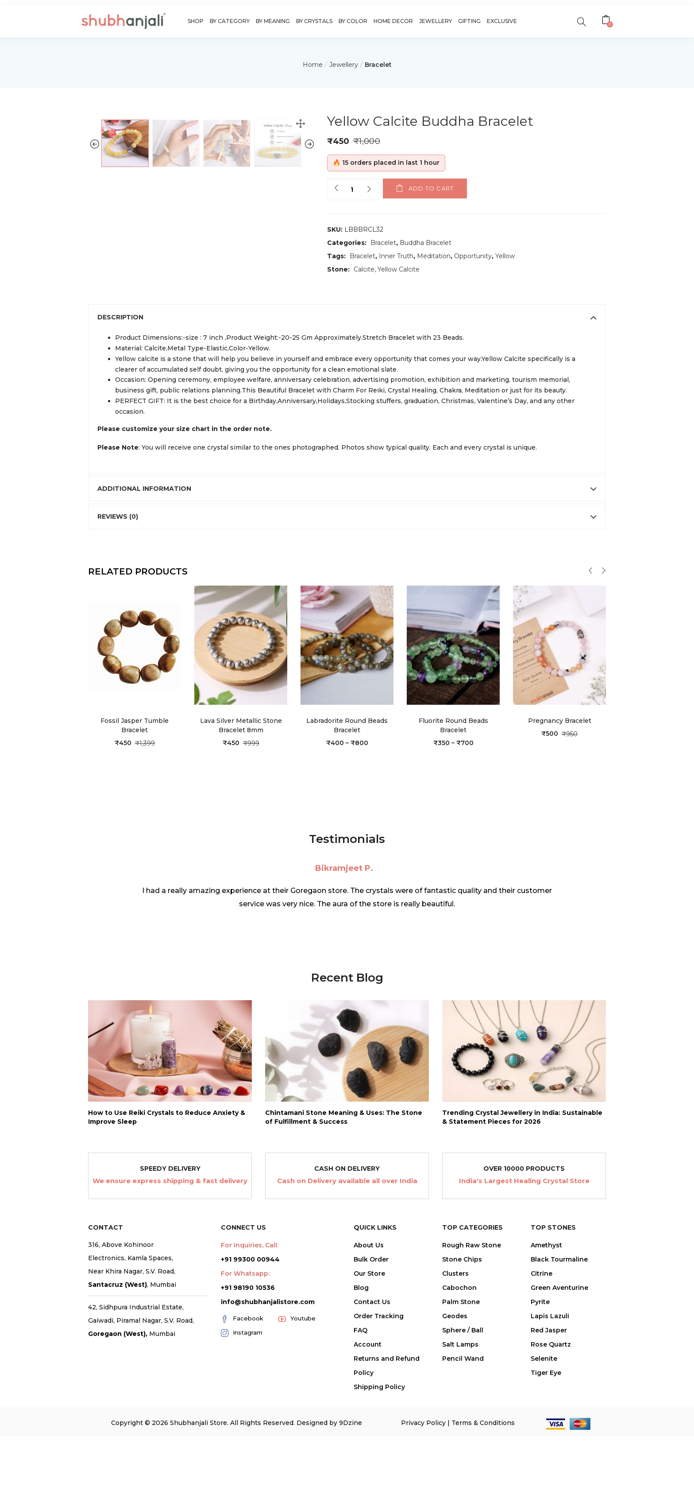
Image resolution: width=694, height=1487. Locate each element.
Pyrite (540, 1406)
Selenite (544, 1463)
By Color (353, 21)
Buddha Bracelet (425, 243)
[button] (607, 21)
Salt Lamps (460, 1448)
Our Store (369, 1378)
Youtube (297, 1423)
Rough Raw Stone (471, 1349)
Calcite (364, 269)
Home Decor (393, 21)
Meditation (434, 256)
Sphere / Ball (462, 1434)
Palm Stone (461, 1406)
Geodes (454, 1420)
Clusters (455, 1378)
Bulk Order (371, 1363)
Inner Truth (396, 256)
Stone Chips (462, 1363)
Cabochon (459, 1392)
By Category (230, 21)
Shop (196, 21)
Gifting (469, 21)
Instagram (241, 1437)
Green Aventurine (559, 1392)
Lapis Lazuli (550, 1420)
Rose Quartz (551, 1448)
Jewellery (435, 21)
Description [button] (347, 421)
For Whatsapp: (245, 1378)
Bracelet (378, 65)
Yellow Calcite (399, 269)
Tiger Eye (546, 1477)
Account (368, 1448)
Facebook (242, 1423)
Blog (361, 1392)
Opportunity (473, 256)
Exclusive (502, 21)
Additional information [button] (347, 592)
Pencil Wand (463, 1463)
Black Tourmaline (559, 1363)
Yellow (505, 256)
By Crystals (314, 21)
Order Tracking (379, 1420)
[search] (581, 21)
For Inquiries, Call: (249, 1349)
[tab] (347, 421)
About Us (369, 1349)
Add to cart (431, 188)
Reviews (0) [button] (347, 620)
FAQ (360, 1434)
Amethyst (546, 1349)
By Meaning (273, 21)
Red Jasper (549, 1434)
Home (313, 65)
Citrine (541, 1378)
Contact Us (372, 1406)
